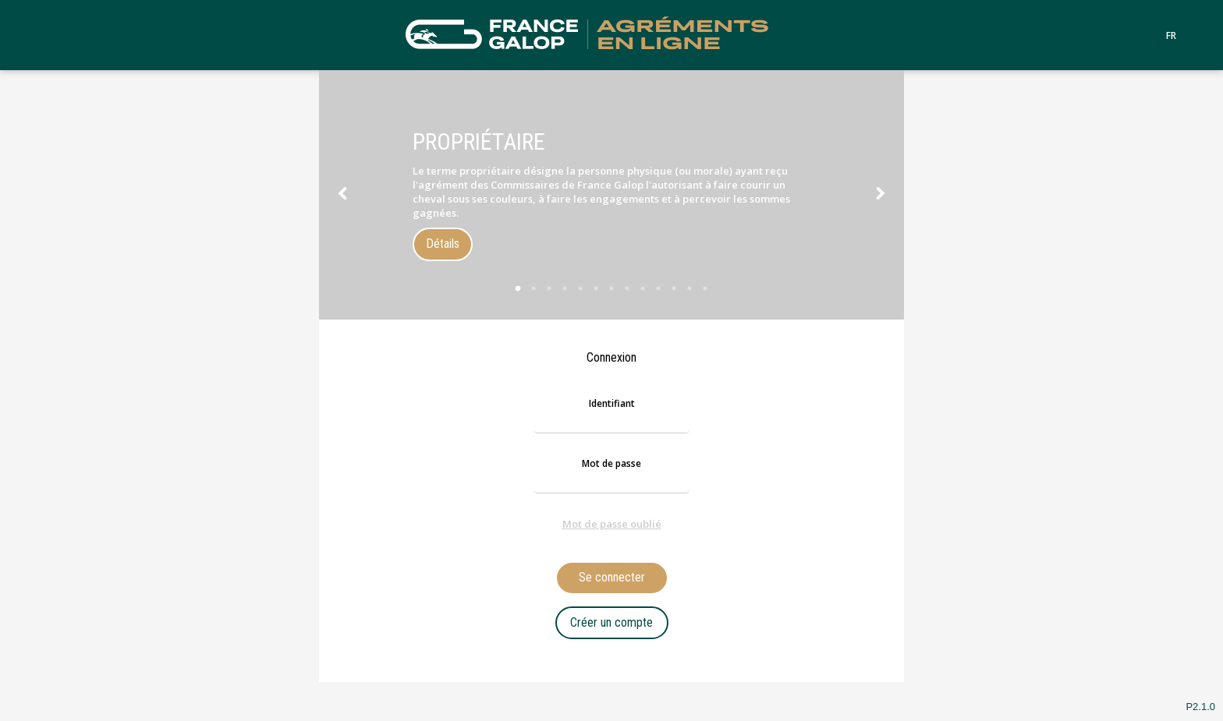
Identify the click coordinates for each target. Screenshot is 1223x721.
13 (705, 288)
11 (674, 288)
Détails (442, 243)
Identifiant (612, 404)
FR (1171, 35)
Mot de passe (611, 464)
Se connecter (612, 577)
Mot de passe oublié (611, 524)
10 (658, 288)
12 (689, 288)
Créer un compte (611, 622)
